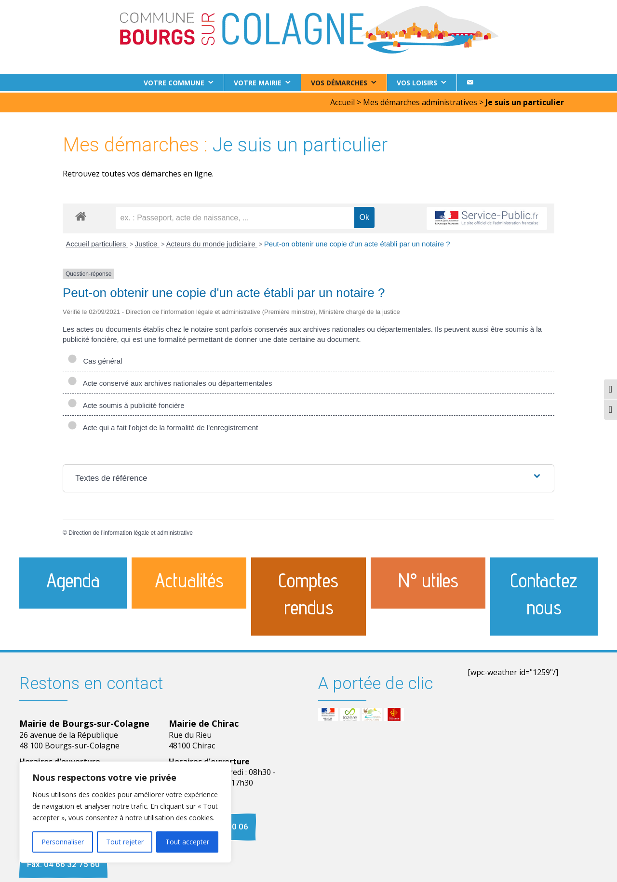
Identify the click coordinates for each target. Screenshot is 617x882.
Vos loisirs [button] (417, 82)
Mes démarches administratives (420, 100)
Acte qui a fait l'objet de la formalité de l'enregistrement (162, 426)
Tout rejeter (125, 841)
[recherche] (235, 216)
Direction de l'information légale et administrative (130, 531)
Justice (147, 242)
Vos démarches (339, 82)
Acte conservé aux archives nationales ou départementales (169, 382)
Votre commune (174, 82)
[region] (125, 812)
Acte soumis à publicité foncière (126, 404)
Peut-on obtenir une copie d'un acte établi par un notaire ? (357, 242)
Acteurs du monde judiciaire (211, 242)
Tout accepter (187, 841)
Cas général (94, 359)
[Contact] (470, 82)
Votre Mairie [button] (258, 82)
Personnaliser (62, 841)
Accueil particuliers (97, 242)
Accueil (342, 100)
